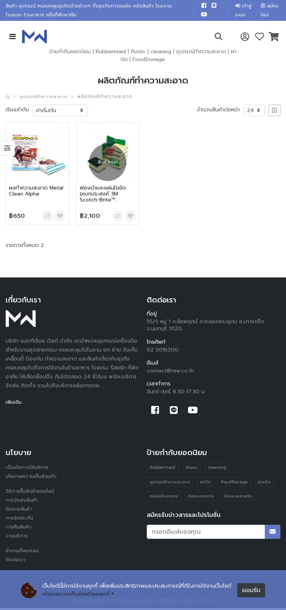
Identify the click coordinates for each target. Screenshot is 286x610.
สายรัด (265, 484)
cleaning (160, 53)
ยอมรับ (251, 590)
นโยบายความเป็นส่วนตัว (33, 478)
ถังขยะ (138, 53)
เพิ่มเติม (14, 403)
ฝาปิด (205, 484)
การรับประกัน (20, 520)
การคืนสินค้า (19, 529)
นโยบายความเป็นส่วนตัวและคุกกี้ (80, 594)
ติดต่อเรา (16, 562)
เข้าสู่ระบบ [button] (241, 11)
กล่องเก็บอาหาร (164, 499)
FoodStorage (149, 61)
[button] (218, 39)
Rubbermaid (111, 53)
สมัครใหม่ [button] (269, 11)
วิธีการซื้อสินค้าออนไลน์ (31, 493)
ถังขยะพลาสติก (239, 499)
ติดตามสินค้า (20, 511)
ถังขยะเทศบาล (201, 499)
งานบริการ (17, 538)
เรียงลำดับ (17, 111)
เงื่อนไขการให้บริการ (28, 469)
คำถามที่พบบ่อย (23, 553)
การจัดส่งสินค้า (23, 502)
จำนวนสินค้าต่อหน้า (218, 111)
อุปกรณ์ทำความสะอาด (201, 53)
